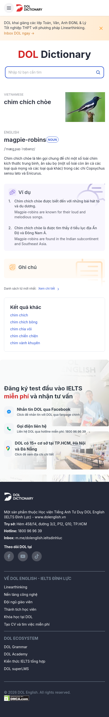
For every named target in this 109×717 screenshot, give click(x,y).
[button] (54, 149)
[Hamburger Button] (9, 8)
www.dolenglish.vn (50, 517)
